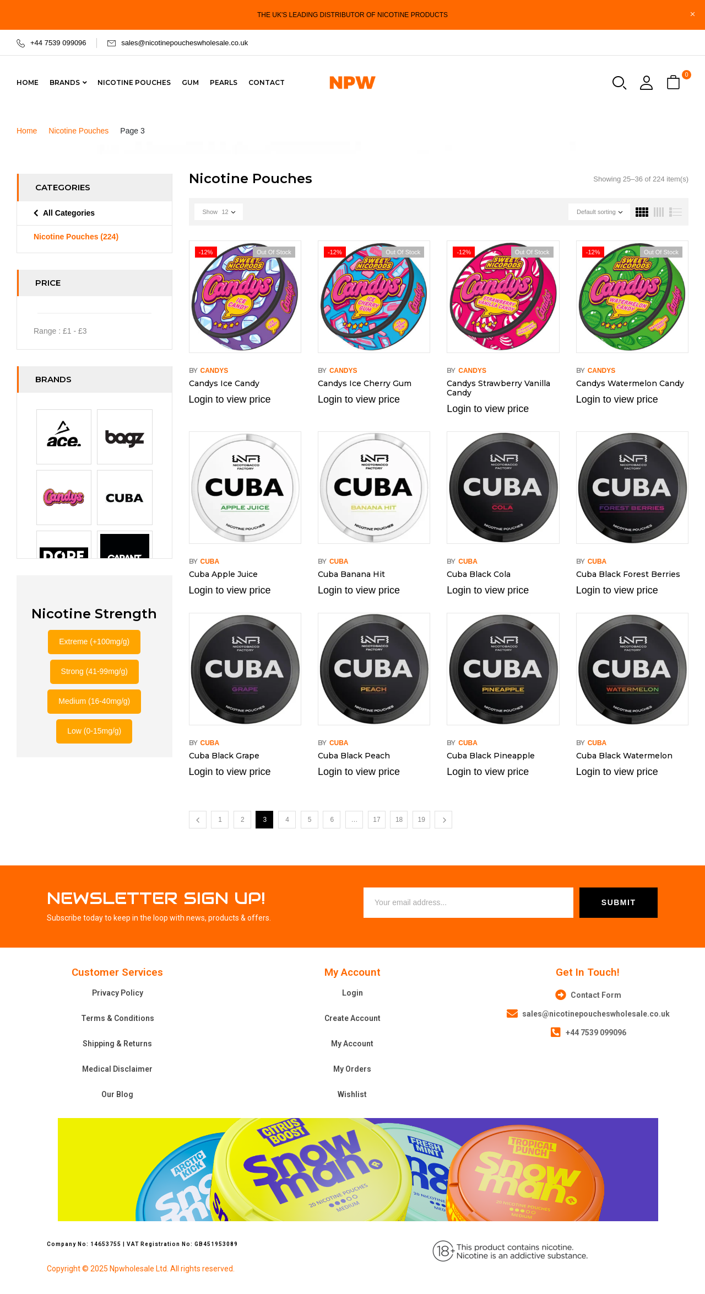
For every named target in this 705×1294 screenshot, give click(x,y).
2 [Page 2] (243, 820)
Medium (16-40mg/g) (94, 701)
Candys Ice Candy (224, 383)
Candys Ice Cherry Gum (364, 383)
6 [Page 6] (332, 820)
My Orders (352, 1069)
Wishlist (352, 1094)
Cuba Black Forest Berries (628, 574)
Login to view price (230, 399)
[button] (674, 83)
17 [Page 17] (376, 820)
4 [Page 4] (287, 820)
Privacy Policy (117, 992)
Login (352, 992)
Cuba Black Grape (224, 756)
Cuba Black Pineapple (491, 756)
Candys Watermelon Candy (630, 383)
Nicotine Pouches (78, 130)
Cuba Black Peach (354, 756)
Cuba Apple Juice (223, 574)
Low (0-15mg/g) (94, 730)
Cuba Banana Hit (351, 574)
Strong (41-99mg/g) (94, 671)
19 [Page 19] (421, 820)
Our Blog (117, 1094)
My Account (352, 1043)
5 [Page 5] (310, 820)
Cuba (210, 561)
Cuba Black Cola (479, 574)
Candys (214, 371)
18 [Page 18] (399, 820)
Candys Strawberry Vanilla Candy (498, 388)
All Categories (69, 212)
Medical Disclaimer (117, 1069)
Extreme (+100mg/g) (94, 641)
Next (443, 819)
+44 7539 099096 (58, 43)
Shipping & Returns (117, 1043)
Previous (198, 819)
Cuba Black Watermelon (624, 756)
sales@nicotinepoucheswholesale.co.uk (184, 43)
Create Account (352, 1018)
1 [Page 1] (220, 820)
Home (27, 130)
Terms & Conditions (117, 1018)
